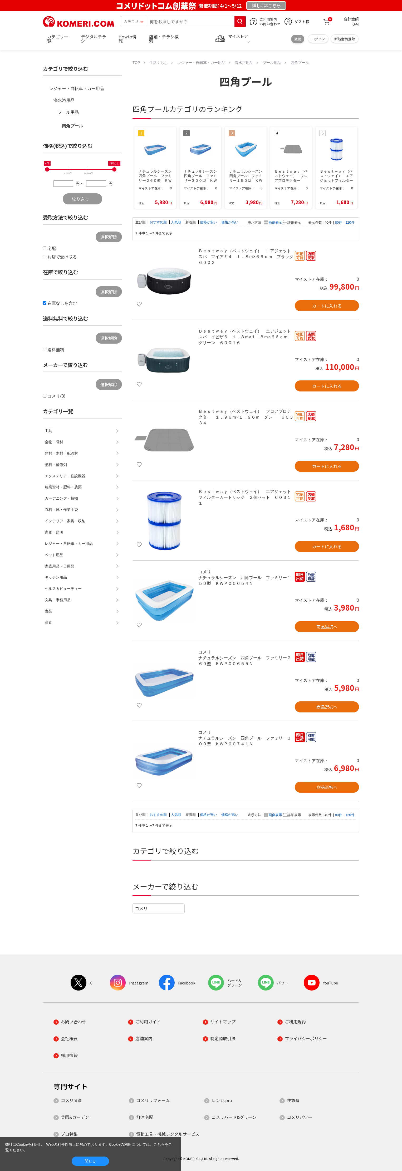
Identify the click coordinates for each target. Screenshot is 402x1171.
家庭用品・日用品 (59, 566)
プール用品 (68, 112)
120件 (349, 222)
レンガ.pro (222, 1100)
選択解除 (108, 237)
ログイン (318, 38)
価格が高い (229, 222)
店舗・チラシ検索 (164, 38)
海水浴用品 (64, 100)
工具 (48, 431)
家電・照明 (54, 532)
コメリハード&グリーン (234, 1117)
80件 (338, 222)
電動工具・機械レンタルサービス (167, 1134)
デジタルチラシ (93, 38)
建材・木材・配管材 (61, 453)
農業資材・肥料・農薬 (63, 487)
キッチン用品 (56, 577)
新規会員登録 (344, 38)
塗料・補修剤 (56, 465)
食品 (48, 611)
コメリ (141, 908)
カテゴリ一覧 (57, 38)
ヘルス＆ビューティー (63, 588)
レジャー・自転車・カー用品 (76, 88)
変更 (297, 38)
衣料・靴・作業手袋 (61, 509)
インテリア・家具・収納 (65, 521)
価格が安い (209, 222)
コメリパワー (299, 1117)
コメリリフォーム (153, 1100)
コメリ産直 (71, 1100)
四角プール (72, 126)
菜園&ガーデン (75, 1117)
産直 (48, 622)
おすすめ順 (159, 222)
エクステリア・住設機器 (65, 476)
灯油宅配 (144, 1117)
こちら (159, 1144)
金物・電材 (54, 442)
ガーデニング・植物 (61, 498)
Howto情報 (127, 38)
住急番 (293, 1100)
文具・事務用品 (58, 600)
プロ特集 (69, 1134)
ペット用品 (54, 555)
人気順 (176, 222)
